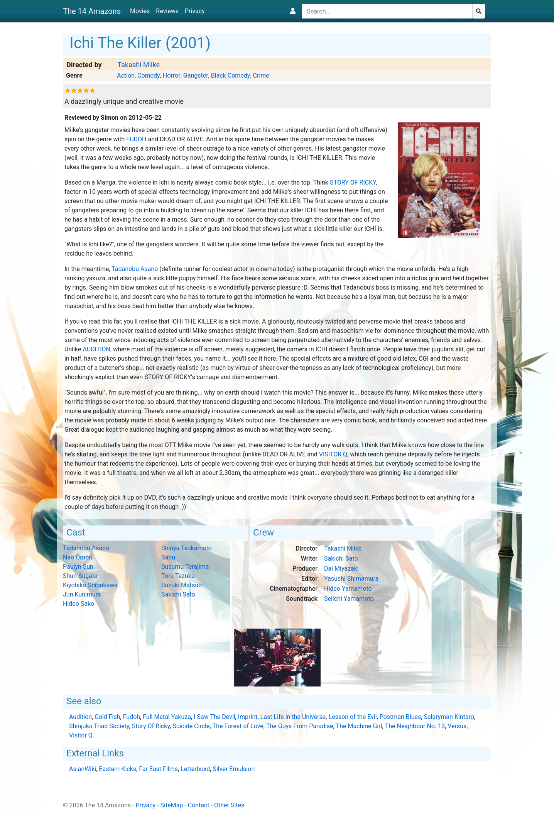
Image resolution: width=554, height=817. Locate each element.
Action (126, 75)
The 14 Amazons (92, 11)
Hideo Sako (78, 603)
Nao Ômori (78, 557)
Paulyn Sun (78, 566)
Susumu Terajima (185, 566)
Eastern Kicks (117, 769)
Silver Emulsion (234, 769)
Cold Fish (107, 716)
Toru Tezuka (178, 576)
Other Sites (229, 805)
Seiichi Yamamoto (349, 598)
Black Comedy (230, 75)
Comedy (148, 75)
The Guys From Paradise (299, 726)
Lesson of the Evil (352, 716)
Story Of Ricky (353, 182)
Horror (172, 75)
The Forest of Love (238, 726)
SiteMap (171, 805)
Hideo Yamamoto (348, 588)
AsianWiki (82, 769)
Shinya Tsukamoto (186, 548)
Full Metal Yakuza (167, 716)
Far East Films (158, 769)
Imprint (248, 716)
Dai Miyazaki (341, 568)
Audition (96, 349)
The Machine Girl (359, 726)
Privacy (195, 11)
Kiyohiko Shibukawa (90, 585)
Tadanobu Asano (134, 269)
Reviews (167, 11)
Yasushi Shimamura (351, 578)
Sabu (168, 557)
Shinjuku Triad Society (99, 726)
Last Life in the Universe (293, 716)
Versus (457, 726)
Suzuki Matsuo (181, 585)
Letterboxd (195, 769)
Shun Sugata (80, 576)
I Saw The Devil (214, 716)
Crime (261, 75)
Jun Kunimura (82, 594)
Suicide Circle (190, 726)
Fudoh (136, 139)
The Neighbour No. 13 (415, 726)
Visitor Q (333, 454)
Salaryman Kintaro (449, 716)
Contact (198, 805)
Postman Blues (400, 716)
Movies (140, 11)
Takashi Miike (138, 65)
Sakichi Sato (178, 594)
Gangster (195, 75)
